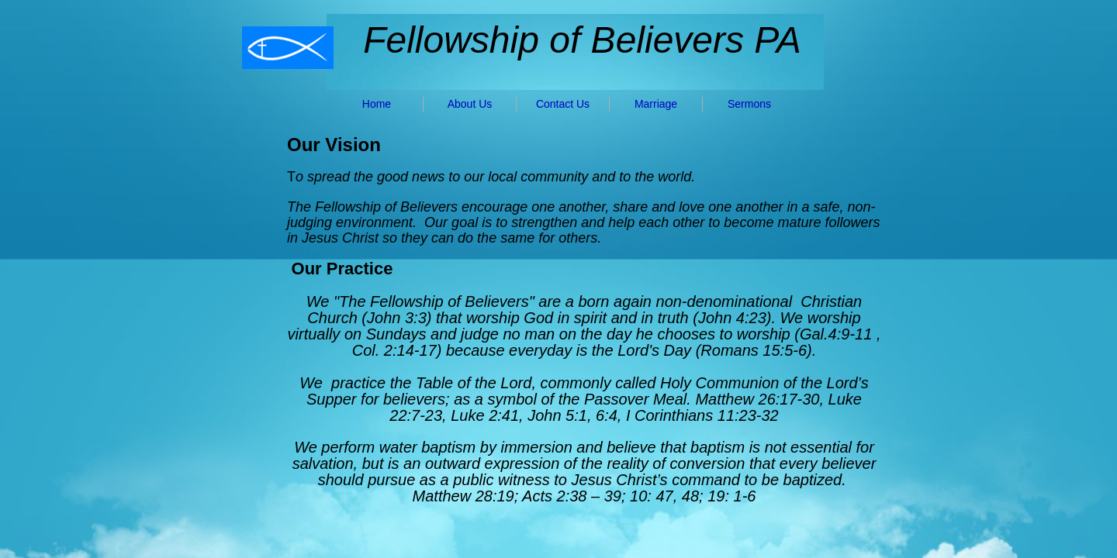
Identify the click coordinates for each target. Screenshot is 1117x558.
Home (376, 104)
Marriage (656, 104)
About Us (470, 104)
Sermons (749, 104)
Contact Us (563, 104)
